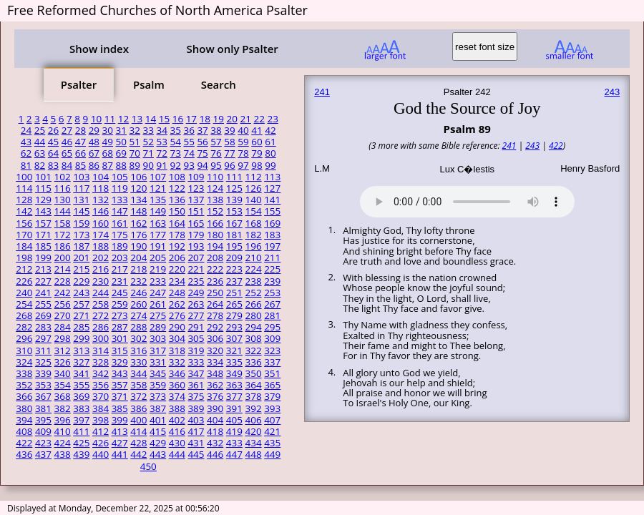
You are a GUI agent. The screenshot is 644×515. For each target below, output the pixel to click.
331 (158, 361)
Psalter (79, 84)
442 (138, 454)
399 (120, 419)
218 (138, 269)
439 (81, 454)
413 (120, 431)
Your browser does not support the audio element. (467, 199)
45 (53, 141)
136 (177, 199)
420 (253, 431)
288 (138, 326)
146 (100, 211)
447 (234, 454)
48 (94, 141)
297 (43, 338)
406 (253, 419)
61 (270, 141)
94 (202, 165)
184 (24, 246)
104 (100, 176)
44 (39, 141)
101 (43, 176)
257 (81, 304)
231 (120, 281)
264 (215, 304)
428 (138, 442)
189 (120, 246)
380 (24, 408)
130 (62, 199)
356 (100, 384)
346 (177, 373)
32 (135, 130)
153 (234, 211)
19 (218, 118)
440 (100, 454)
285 (81, 326)
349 (234, 373)
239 (272, 281)
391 (234, 408)
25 (39, 130)
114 (24, 188)
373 (158, 396)
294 (253, 326)
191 (158, 246)
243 (81, 292)
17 (191, 118)
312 (62, 350)
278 (215, 315)
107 (158, 176)
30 (107, 130)
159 (81, 223)
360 (177, 384)
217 (120, 269)
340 (62, 373)
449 (272, 454)
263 (195, 304)
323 (272, 350)
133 (120, 199)
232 (138, 281)
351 (272, 373)
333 (195, 361)
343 (120, 373)
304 (177, 338)
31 (121, 130)
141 (272, 199)
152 (215, 211)
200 (62, 257)
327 (81, 361)
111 (234, 176)
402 (177, 419)
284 (62, 326)
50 (121, 141)
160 (100, 223)
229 (81, 281)
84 (67, 165)
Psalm (149, 84)
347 (195, 373)
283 (43, 326)
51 (135, 141)
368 (62, 396)
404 (215, 419)
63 (39, 153)
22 (258, 118)
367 (43, 396)
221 (195, 269)
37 (202, 130)
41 (256, 130)
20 (232, 118)
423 (43, 442)
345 (158, 373)
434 (253, 442)
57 (215, 141)
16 (177, 118)
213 (43, 269)
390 (215, 408)
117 (81, 188)
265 (234, 304)
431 (195, 442)
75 (202, 153)
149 (158, 211)
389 (195, 408)
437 (43, 454)
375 (195, 396)
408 (24, 431)
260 (138, 304)
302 (138, 338)
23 (272, 118)
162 (138, 223)
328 (100, 361)
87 (107, 165)
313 (81, 350)
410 (62, 431)
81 (26, 165)
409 (43, 431)
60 (256, 141)
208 (215, 257)
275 (158, 315)
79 (256, 153)
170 (24, 234)
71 (148, 153)
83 (53, 165)
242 (62, 292)
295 (272, 326)
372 (138, 396)
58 (229, 141)
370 (100, 396)
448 (253, 454)
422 (24, 442)
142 (24, 211)
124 (215, 188)
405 (234, 419)
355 (81, 384)
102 (62, 176)
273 (120, 315)
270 (62, 315)
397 (81, 419)
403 (195, 419)
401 (158, 419)
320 (215, 350)
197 (272, 246)
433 (234, 442)
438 (62, 454)
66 (80, 153)
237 (234, 281)
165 (195, 223)
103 (81, 176)
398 (100, 419)
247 (158, 292)
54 (175, 141)
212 (24, 269)
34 (161, 130)
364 (253, 384)
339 (43, 373)
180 (215, 234)
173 (81, 234)
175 (120, 234)
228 (62, 281)
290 (177, 326)
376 (215, 396)
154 (253, 211)
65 (67, 153)
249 (195, 292)
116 (62, 188)
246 (138, 292)
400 (138, 419)
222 (215, 269)
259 (120, 304)
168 (253, 223)
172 (62, 234)
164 (177, 223)
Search (218, 84)
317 (158, 350)
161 (120, 223)
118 (100, 188)
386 (138, 408)
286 (100, 326)
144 (62, 211)
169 (272, 223)
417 (195, 431)
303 (158, 338)
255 (43, 304)
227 (43, 281)
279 (234, 315)
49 (107, 141)
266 (253, 304)
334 (215, 361)
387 (158, 408)
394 (24, 419)
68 (107, 153)
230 (100, 281)
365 (272, 384)
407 (272, 419)
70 (135, 153)
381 (43, 408)
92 (175, 165)
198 (24, 257)
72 (161, 153)
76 (215, 153)
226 (24, 281)
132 (100, 199)
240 (24, 292)
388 (177, 408)
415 (158, 431)
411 (81, 431)
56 (202, 141)
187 (81, 246)
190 (138, 246)
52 (148, 141)
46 (67, 141)
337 (272, 361)
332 (177, 361)
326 (62, 361)
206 (177, 257)
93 (188, 165)
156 (24, 223)
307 (234, 338)
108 (177, 176)
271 (81, 315)
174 (100, 234)
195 (234, 246)
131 (81, 199)
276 (177, 315)
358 (138, 384)
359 (158, 384)
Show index (99, 48)
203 (120, 257)
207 (195, 257)
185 (43, 246)
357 (120, 384)
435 (272, 442)
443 (158, 454)
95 (215, 165)
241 (43, 292)
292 (215, 326)
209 (234, 257)
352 (24, 384)
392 (253, 408)
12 (123, 118)
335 (234, 361)
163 (158, 223)
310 (24, 350)
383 (81, 408)
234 (177, 281)
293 (234, 326)
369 (81, 396)
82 (39, 165)
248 (177, 292)
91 (161, 165)
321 (234, 350)
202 (100, 257)
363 (234, 384)
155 (272, 211)
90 (148, 165)
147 (120, 211)
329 (120, 361)
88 (121, 165)
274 (138, 315)
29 (94, 130)
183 (272, 234)
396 (62, 419)
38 (215, 130)
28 (80, 130)
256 (62, 304)
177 (158, 234)
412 (100, 431)
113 (272, 176)
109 (195, 176)
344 (138, 373)
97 (243, 165)
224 (253, 269)
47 (80, 141)
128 (24, 199)
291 (195, 326)
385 (120, 408)
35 (175, 130)
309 (272, 338)
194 (215, 246)
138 (215, 199)
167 (234, 223)
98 (256, 165)
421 (272, 431)
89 (135, 165)
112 (253, 176)
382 (62, 408)
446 (215, 454)
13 (137, 118)
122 (177, 188)
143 (43, 211)
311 (43, 350)
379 (272, 396)
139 (234, 199)
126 (253, 188)
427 (120, 442)
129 (43, 199)
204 (138, 257)
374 (177, 396)
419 (234, 431)
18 (205, 118)
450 (148, 466)
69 (121, 153)
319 (195, 350)
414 (138, 431)
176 (138, 234)
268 (24, 315)
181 (234, 234)
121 (158, 188)
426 (100, 442)
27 (67, 130)
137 (195, 199)
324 (24, 361)
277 (195, 315)
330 (138, 361)
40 (243, 130)
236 (215, 281)
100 (24, 176)
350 (253, 373)
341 (81, 373)
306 (215, 338)
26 (53, 130)
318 (177, 350)
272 (100, 315)
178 (177, 234)
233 (158, 281)
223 (234, 269)
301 (120, 338)
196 (253, 246)
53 (161, 141)
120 (138, 188)
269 (43, 315)
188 (100, 246)
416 (177, 431)
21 (245, 118)
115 (43, 188)
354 (62, 384)
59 (243, 141)
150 (177, 211)
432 (215, 442)
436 (24, 454)
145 (81, 211)
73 (175, 153)
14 (150, 118)
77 (229, 153)
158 (62, 223)
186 (62, 246)
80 (270, 153)
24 (26, 130)
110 (215, 176)
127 (272, 188)
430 (177, 442)
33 (148, 130)
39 (229, 130)
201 (81, 257)
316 (138, 350)
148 (138, 211)
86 (94, 165)
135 (158, 199)
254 (24, 304)
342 (100, 373)
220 (177, 269)
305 (195, 338)
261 (158, 304)
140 (253, 199)
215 (81, 269)
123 (195, 188)
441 (120, 454)
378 (253, 396)
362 (215, 384)
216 (100, 269)
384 (100, 408)
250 (215, 292)
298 (62, 338)
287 (120, 326)
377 (234, 396)
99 (270, 165)
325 (43, 361)
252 (253, 292)
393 (272, 408)
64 (53, 153)
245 (120, 292)
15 (164, 118)
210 (253, 257)
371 (120, 396)
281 (272, 315)
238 (253, 281)
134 (138, 199)
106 (138, 176)
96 (229, 165)
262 (177, 304)
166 (215, 223)
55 (188, 141)
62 (26, 153)
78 (243, 153)
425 (81, 442)
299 (81, 338)
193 (195, 246)
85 (80, 165)
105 (120, 176)
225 (272, 269)
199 (43, 257)
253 (272, 292)
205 (158, 257)
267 (272, 304)
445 (195, 454)
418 (215, 431)
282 (24, 326)
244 (100, 292)
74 (188, 153)
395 (43, 419)
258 (100, 304)
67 (94, 153)
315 (120, 350)
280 (253, 315)
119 (120, 188)
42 (270, 130)
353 (43, 384)
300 (100, 338)
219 (158, 269)
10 (96, 118)
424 (62, 442)
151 (195, 211)
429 (158, 442)
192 (177, 246)
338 (24, 373)
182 (253, 234)
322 (253, 350)
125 (234, 188)
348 (215, 373)
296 (24, 338)
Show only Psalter (232, 48)
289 (158, 326)
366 (24, 396)
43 (26, 141)
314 (100, 350)
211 (272, 257)
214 (62, 269)
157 (43, 223)
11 (109, 118)
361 (195, 384)
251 (234, 292)
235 (195, 281)
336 (253, 361)
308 (253, 338)
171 (43, 234)
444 (177, 454)
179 (195, 234)
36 (188, 130)
